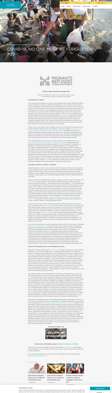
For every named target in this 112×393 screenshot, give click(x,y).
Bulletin (17, 44)
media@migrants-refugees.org (38, 355)
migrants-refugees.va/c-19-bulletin (68, 344)
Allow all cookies (100, 381)
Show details (22, 390)
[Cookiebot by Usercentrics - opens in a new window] (9, 390)
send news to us (68, 347)
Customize (100, 385)
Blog (10, 44)
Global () (100, 3)
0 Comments (49, 44)
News (24, 44)
